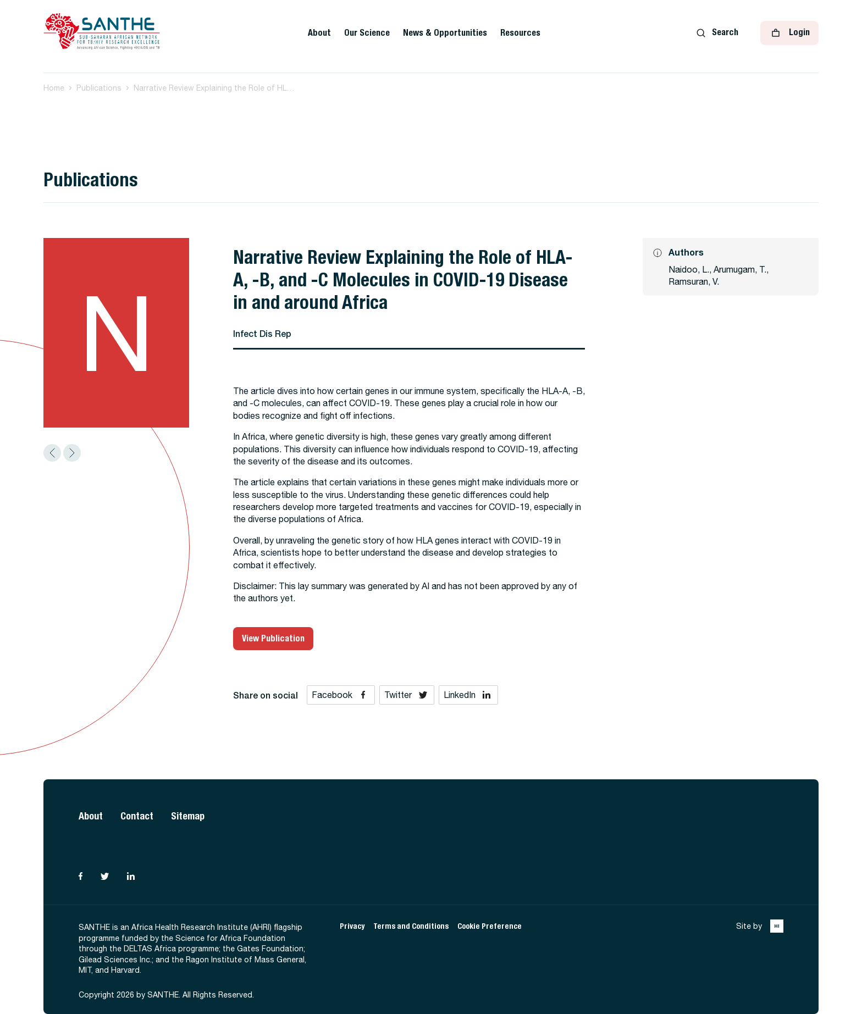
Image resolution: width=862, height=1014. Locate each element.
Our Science (367, 32)
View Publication (273, 638)
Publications (98, 88)
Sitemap (188, 816)
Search (717, 32)
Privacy (352, 926)
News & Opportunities (445, 32)
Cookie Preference (489, 926)
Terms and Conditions (411, 926)
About (319, 32)
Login (789, 33)
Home (53, 88)
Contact (136, 816)
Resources (520, 32)
